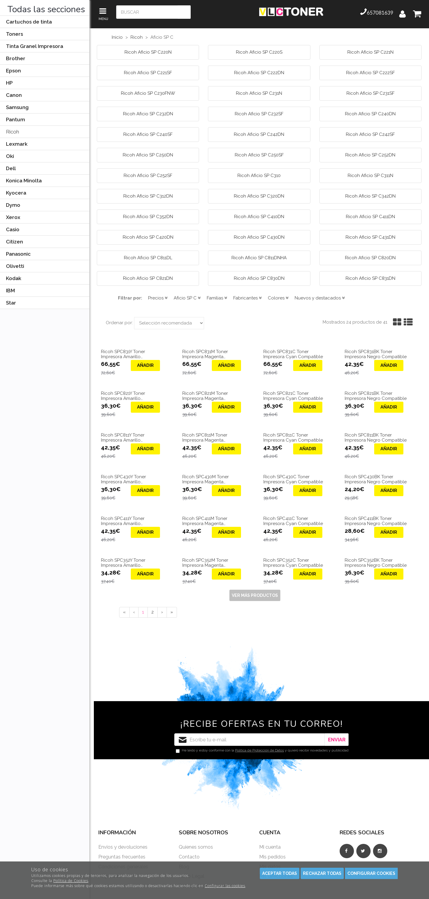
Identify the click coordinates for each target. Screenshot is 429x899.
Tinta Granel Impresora (34, 46)
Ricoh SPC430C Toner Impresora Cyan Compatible (293, 479)
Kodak (13, 278)
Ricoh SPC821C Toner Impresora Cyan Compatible (293, 396)
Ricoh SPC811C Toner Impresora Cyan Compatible (293, 437)
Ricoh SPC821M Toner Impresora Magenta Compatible (205, 396)
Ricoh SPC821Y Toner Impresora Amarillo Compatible (123, 396)
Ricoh (12, 132)
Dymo (13, 205)
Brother (15, 58)
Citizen (14, 242)
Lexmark (16, 144)
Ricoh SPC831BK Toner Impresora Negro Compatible (376, 354)
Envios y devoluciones (122, 847)
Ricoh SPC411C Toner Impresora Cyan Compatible (293, 521)
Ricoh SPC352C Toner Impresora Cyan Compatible (293, 563)
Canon (14, 95)
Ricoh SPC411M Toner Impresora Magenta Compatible (204, 521)
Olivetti (15, 266)
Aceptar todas (279, 873)
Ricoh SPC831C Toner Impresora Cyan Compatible (293, 354)
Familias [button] (217, 298)
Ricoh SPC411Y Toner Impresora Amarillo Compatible (122, 521)
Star (11, 303)
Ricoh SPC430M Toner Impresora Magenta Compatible (205, 479)
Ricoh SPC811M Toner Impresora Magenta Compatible (204, 437)
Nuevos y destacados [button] (320, 298)
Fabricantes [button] (247, 298)
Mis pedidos (272, 857)
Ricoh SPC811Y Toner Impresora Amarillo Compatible (122, 437)
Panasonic (18, 254)
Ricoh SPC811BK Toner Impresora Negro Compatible (376, 437)
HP (9, 83)
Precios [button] (158, 298)
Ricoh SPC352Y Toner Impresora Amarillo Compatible (123, 563)
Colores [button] (278, 298)
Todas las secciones (46, 9)
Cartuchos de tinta (29, 22)
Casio (12, 229)
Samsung (17, 107)
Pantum (15, 119)
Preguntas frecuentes (121, 857)
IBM (10, 291)
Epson (13, 71)
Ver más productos (255, 595)
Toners (14, 34)
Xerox (13, 217)
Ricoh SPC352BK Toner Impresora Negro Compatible (376, 563)
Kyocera (16, 193)
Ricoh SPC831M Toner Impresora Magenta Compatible (205, 354)
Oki (10, 156)
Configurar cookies (371, 873)
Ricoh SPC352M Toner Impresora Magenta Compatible (205, 563)
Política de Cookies (70, 880)
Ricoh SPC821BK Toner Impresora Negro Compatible (376, 396)
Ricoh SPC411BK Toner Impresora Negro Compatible (376, 521)
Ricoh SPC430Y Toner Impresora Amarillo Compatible (123, 479)
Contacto (189, 857)
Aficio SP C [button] (187, 298)
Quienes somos (196, 847)
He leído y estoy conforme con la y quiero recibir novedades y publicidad (262, 750)
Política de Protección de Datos (259, 750)
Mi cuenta (270, 847)
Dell (11, 168)
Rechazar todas (322, 873)
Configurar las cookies (225, 885)
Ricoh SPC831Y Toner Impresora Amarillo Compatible (123, 354)
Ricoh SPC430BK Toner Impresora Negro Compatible (376, 479)
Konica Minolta (24, 181)
